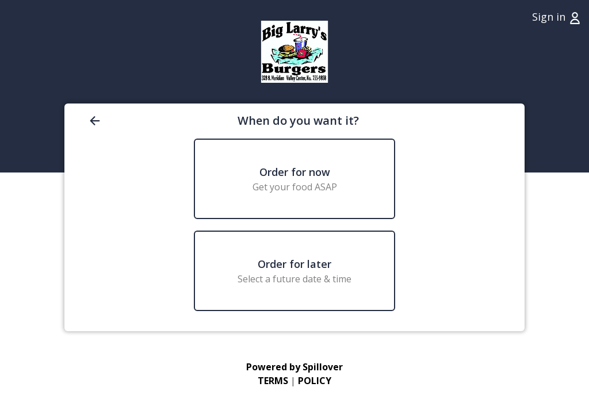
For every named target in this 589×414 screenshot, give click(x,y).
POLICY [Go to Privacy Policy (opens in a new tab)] (314, 380)
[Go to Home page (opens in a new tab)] (294, 51)
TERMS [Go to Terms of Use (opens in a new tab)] (273, 380)
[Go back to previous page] (161, 120)
